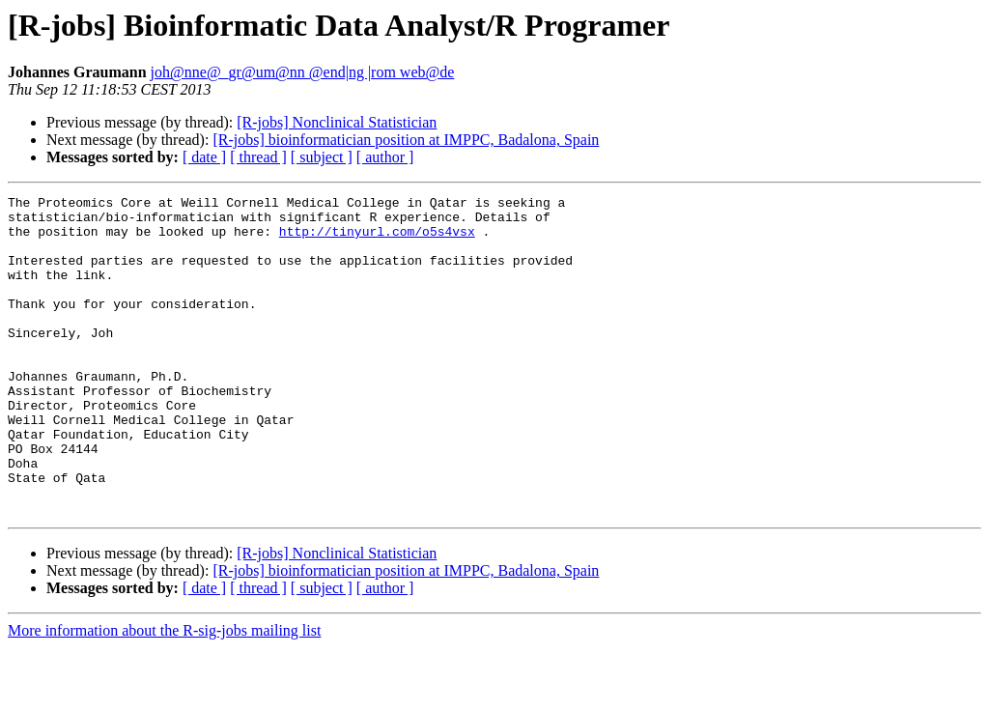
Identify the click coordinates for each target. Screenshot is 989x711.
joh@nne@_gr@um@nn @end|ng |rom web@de (303, 72)
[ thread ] (258, 157)
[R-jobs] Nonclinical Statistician (337, 122)
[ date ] (204, 157)
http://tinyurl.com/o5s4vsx (377, 239)
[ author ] (385, 157)
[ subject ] (322, 157)
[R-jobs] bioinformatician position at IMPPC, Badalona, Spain (405, 139)
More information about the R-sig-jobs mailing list (164, 694)
